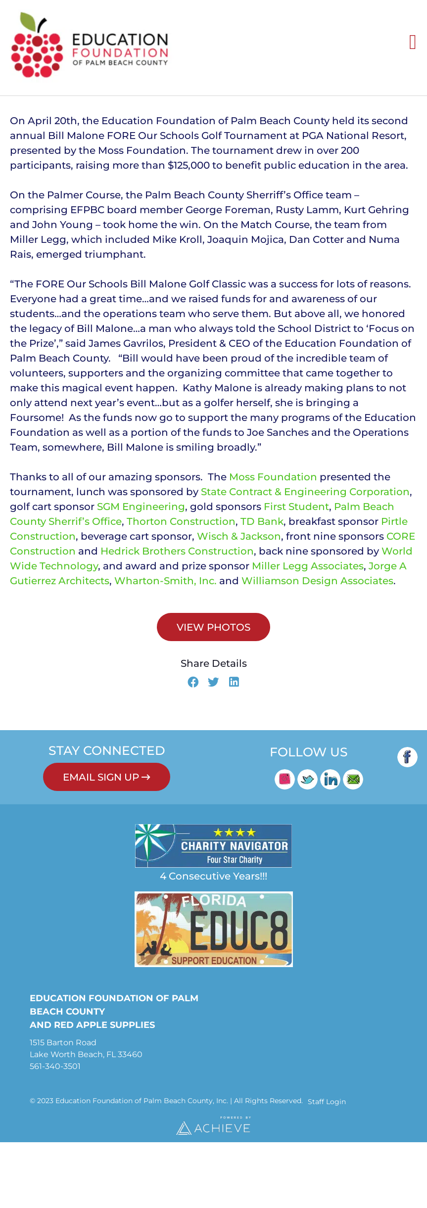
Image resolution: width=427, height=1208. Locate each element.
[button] (193, 749)
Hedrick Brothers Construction (177, 617)
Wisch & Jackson (239, 602)
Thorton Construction (181, 587)
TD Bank (262, 587)
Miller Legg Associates (308, 632)
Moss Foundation (273, 543)
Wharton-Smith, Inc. (165, 646)
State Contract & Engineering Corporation (305, 557)
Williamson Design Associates (317, 646)
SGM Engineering (141, 572)
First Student (296, 572)
